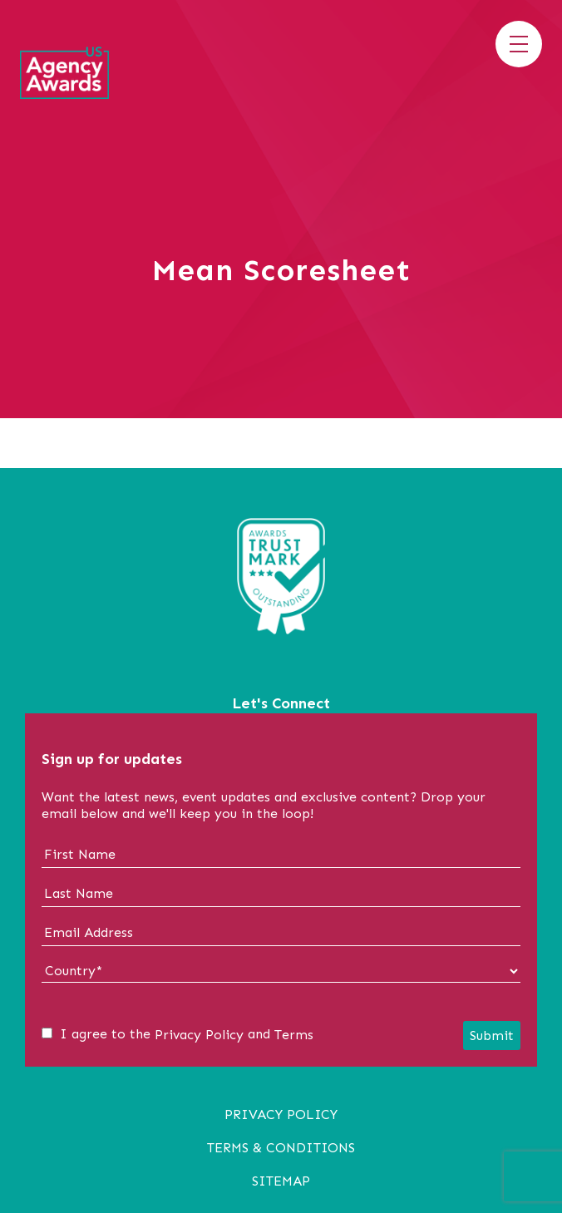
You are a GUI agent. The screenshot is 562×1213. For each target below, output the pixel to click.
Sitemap (281, 1181)
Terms (293, 1035)
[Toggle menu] (518, 44)
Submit (492, 1035)
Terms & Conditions (281, 1148)
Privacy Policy (199, 1035)
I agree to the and (177, 1034)
